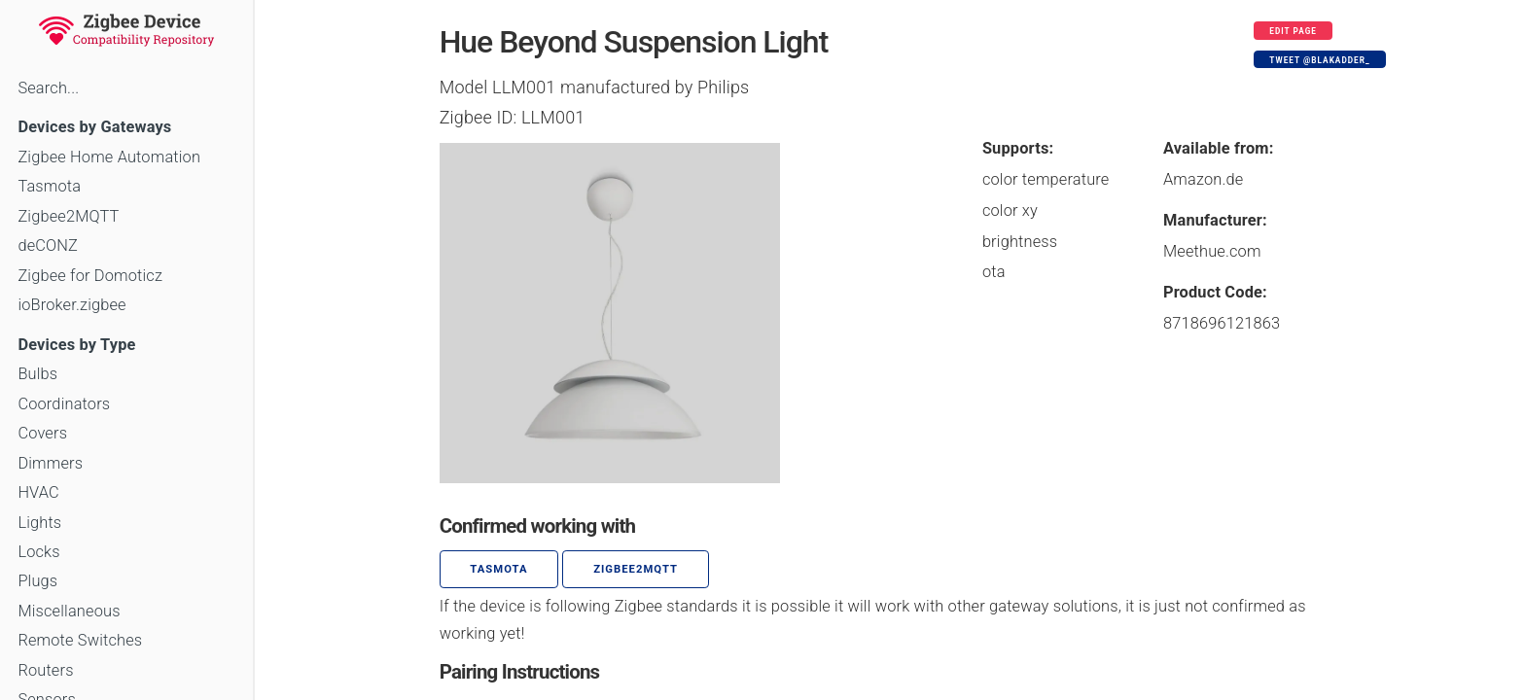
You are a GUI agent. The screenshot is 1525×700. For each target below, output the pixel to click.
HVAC (38, 492)
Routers (45, 670)
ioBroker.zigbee (71, 305)
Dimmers (50, 463)
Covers (42, 433)
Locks (38, 551)
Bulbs (37, 374)
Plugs (37, 581)
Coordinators (64, 404)
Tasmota (49, 186)
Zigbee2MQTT (68, 216)
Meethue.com (1212, 251)
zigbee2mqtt (635, 569)
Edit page (1293, 31)
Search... (48, 88)
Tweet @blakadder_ (1319, 60)
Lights (39, 522)
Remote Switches (80, 640)
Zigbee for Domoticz (90, 275)
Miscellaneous (69, 611)
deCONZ (48, 245)
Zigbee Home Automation (109, 157)
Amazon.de (1203, 179)
